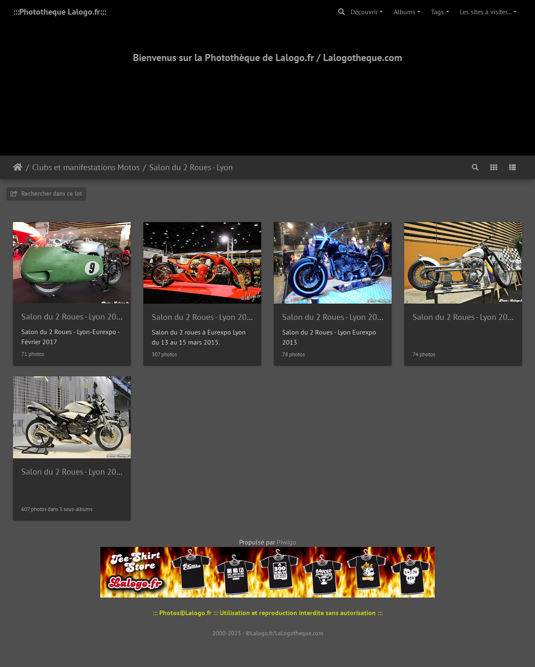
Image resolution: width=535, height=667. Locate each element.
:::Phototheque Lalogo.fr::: (59, 11)
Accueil (18, 167)
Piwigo (286, 542)
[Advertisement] (267, 99)
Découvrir (364, 12)
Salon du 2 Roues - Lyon (191, 167)
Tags (437, 12)
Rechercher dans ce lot (46, 193)
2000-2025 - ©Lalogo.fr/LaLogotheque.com (267, 633)
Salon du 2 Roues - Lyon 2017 (73, 316)
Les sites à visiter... (486, 12)
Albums (404, 12)
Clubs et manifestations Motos (86, 167)
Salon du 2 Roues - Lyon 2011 (465, 317)
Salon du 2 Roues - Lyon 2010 (73, 471)
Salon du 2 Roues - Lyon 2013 (334, 317)
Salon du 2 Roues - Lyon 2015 (204, 317)
